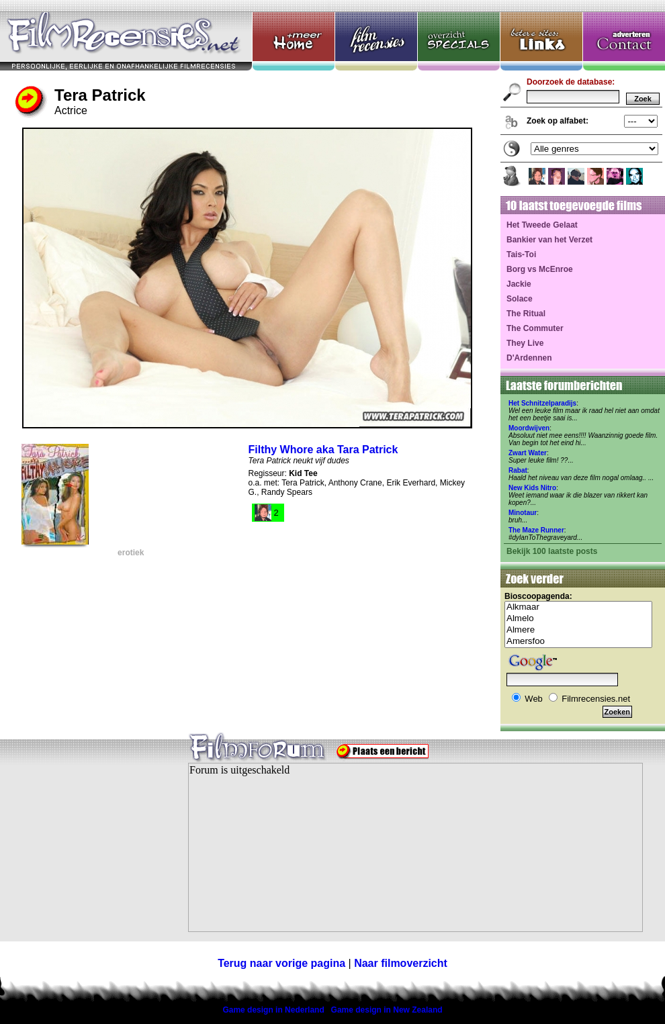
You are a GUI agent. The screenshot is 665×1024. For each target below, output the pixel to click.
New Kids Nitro (532, 488)
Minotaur (522, 512)
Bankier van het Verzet (549, 239)
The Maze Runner (536, 530)
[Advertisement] (84, 855)
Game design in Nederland (273, 1010)
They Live (524, 343)
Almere (578, 630)
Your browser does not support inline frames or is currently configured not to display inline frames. (415, 847)
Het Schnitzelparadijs (542, 403)
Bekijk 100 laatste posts (551, 551)
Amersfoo (578, 641)
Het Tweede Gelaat (542, 225)
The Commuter (535, 328)
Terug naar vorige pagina (281, 963)
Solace (519, 299)
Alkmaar (578, 607)
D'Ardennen (529, 358)
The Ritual (525, 313)
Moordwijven (528, 428)
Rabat (517, 470)
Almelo (578, 618)
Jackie (518, 284)
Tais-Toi (521, 254)
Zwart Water (527, 453)
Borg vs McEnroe (539, 269)
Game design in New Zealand (387, 1010)
